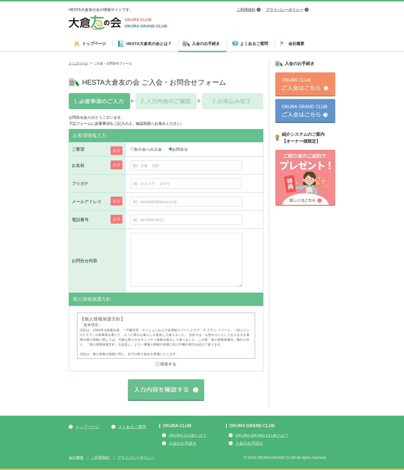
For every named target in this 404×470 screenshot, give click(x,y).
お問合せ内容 (84, 260)
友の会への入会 (146, 149)
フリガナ (80, 183)
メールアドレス (87, 201)
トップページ (94, 43)
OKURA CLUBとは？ (188, 435)
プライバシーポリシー (284, 9)
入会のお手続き (183, 443)
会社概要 (296, 43)
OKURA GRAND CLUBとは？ (262, 435)
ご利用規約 (246, 9)
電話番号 (80, 219)
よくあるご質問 (254, 43)
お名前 (78, 165)
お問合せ (178, 149)
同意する (166, 364)
